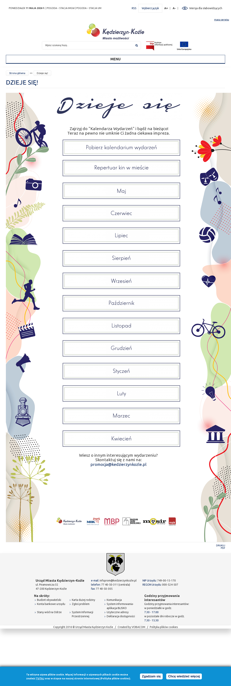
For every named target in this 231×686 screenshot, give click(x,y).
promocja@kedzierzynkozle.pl (118, 464)
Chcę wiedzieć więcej (184, 676)
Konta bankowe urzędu (51, 604)
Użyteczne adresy (118, 612)
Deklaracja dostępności (121, 616)
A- (174, 8)
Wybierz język (150, 8)
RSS (134, 8)
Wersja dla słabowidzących (205, 8)
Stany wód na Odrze (49, 612)
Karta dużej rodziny (83, 599)
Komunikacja (114, 599)
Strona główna (17, 73)
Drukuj (220, 545)
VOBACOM (138, 627)
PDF (223, 548)
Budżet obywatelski (49, 599)
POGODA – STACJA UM (88, 8)
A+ (166, 8)
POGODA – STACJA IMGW (61, 8)
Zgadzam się (151, 676)
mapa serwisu (221, 19)
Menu (115, 59)
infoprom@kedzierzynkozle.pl (118, 580)
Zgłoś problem (80, 604)
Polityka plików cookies (164, 627)
